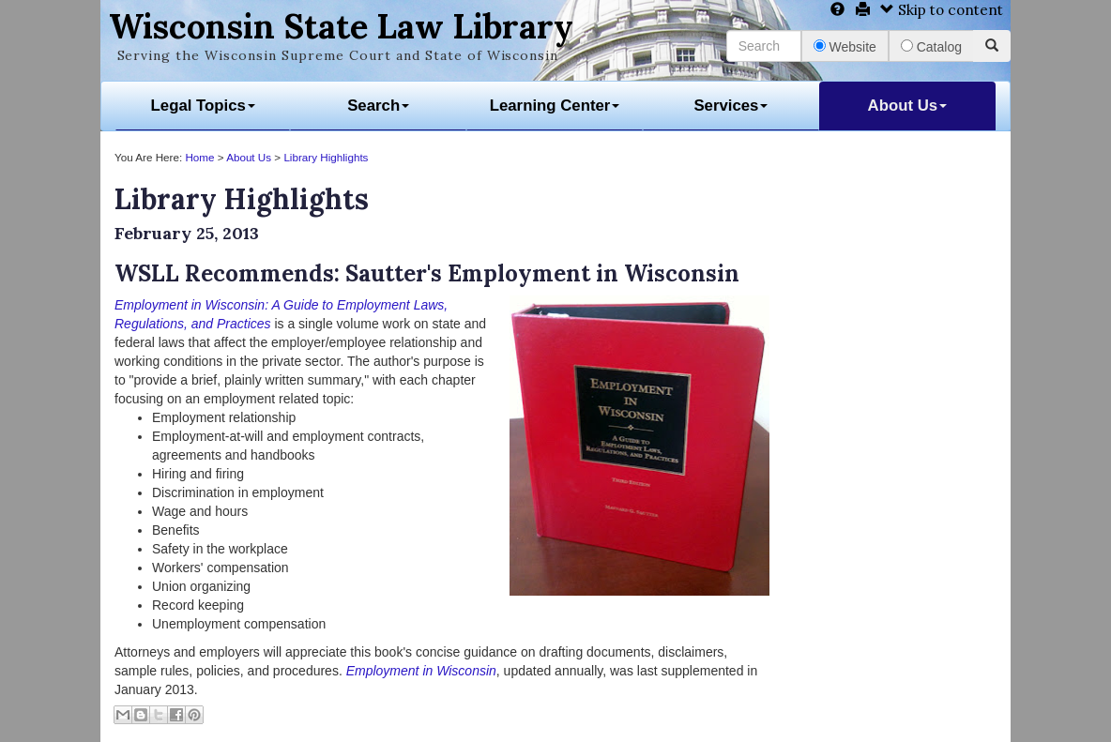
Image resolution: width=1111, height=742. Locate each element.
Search (378, 105)
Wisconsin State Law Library (341, 26)
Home (199, 157)
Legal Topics (203, 105)
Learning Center (555, 105)
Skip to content (941, 10)
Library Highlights (325, 157)
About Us (908, 105)
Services (730, 105)
